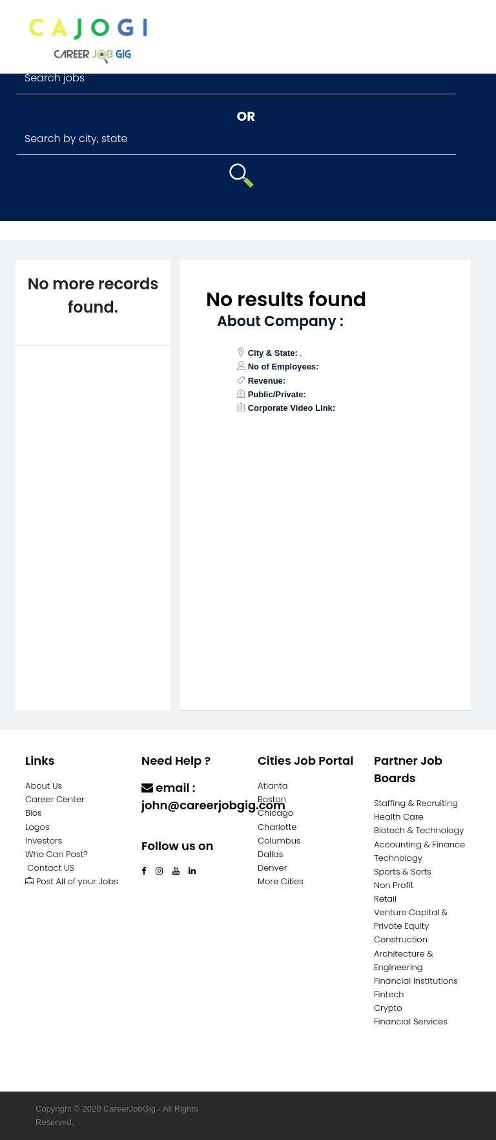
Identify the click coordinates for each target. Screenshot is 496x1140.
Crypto (388, 1008)
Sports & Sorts (402, 871)
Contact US (51, 868)
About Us (43, 786)
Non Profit (393, 885)
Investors (43, 840)
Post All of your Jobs (71, 881)
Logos (37, 827)
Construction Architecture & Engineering (403, 953)
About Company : (280, 321)
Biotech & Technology (419, 830)
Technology (398, 858)
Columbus (279, 840)
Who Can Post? (56, 854)
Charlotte (277, 827)
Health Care (399, 817)
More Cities (281, 881)
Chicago (275, 813)
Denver (272, 868)
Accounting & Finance (419, 844)
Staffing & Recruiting (416, 803)
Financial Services (411, 1021)
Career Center (55, 799)
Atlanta (273, 786)
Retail (385, 899)
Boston (272, 799)
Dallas (270, 854)
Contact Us (175, 830)
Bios (33, 813)
